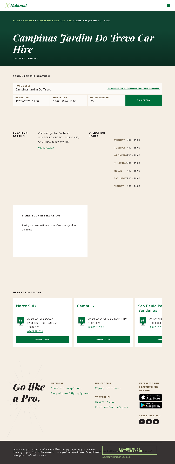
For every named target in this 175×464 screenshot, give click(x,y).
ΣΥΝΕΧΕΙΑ (143, 100)
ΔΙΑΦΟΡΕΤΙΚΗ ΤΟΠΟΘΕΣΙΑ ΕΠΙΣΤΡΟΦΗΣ (133, 88)
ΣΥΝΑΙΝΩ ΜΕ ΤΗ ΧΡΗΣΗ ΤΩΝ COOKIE (130, 449)
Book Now (42, 339)
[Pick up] (31, 100)
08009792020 (46, 147)
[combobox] (87, 88)
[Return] (68, 100)
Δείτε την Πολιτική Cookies (115, 456)
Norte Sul (25, 305)
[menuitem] (67, 388)
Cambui (84, 305)
